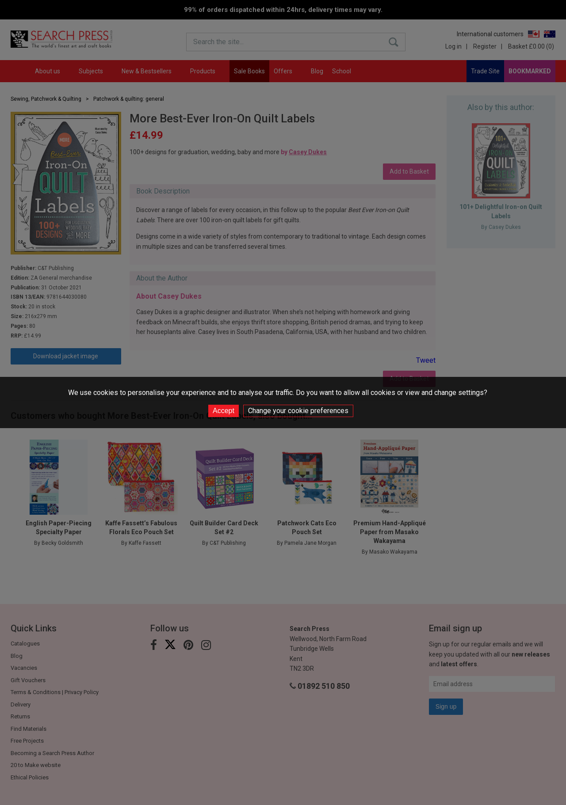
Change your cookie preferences (298, 410)
